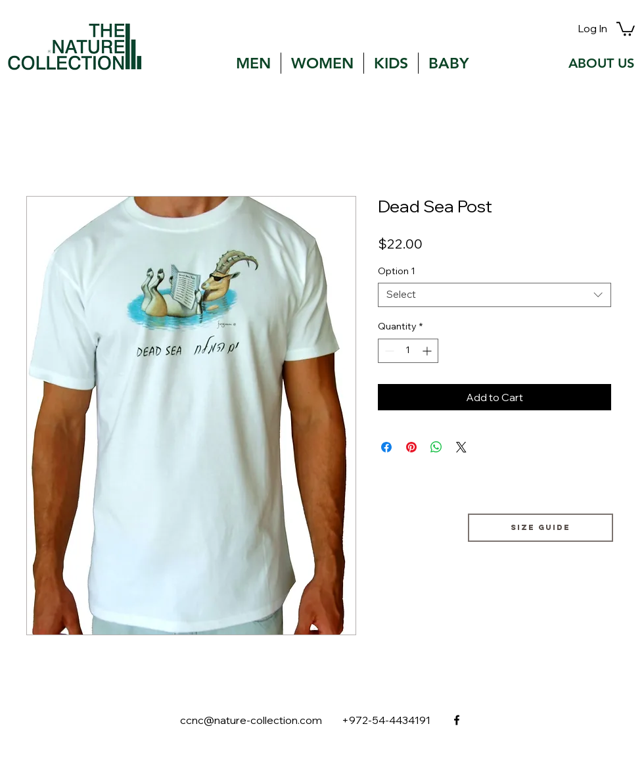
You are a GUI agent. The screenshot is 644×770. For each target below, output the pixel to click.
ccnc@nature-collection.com (251, 720)
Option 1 (396, 271)
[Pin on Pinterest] (411, 447)
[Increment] (428, 350)
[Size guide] (540, 528)
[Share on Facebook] (386, 447)
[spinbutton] (408, 350)
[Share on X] (461, 447)
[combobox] (494, 295)
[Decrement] (388, 350)
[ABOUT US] (601, 63)
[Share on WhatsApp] (436, 447)
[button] (625, 28)
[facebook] (456, 720)
